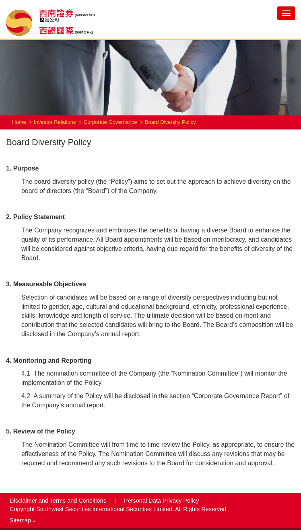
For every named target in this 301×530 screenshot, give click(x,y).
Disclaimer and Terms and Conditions (59, 500)
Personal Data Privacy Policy (161, 500)
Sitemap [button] (23, 520)
